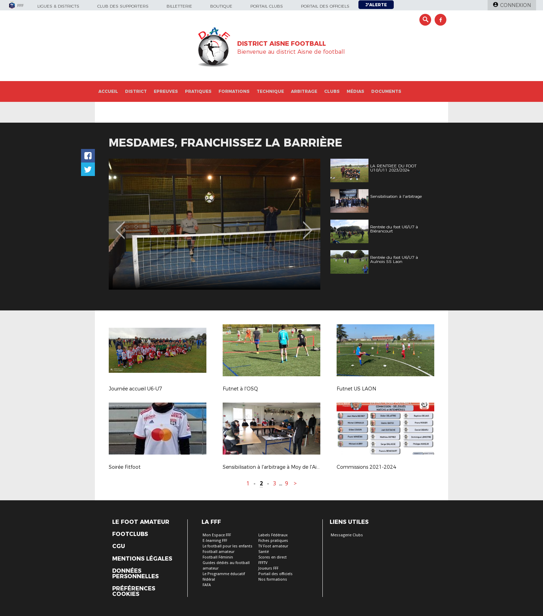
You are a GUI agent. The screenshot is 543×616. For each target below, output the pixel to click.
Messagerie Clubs (347, 535)
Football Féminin (218, 557)
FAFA (207, 585)
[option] (214, 224)
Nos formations (272, 579)
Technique (270, 91)
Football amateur (218, 551)
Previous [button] (120, 225)
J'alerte (376, 4)
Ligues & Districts (58, 6)
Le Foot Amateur (140, 522)
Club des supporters (123, 6)
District (136, 91)
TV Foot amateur (273, 546)
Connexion (515, 5)
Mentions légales (142, 559)
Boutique (221, 6)
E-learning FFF (215, 540)
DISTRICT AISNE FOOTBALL (281, 43)
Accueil (108, 91)
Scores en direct (272, 557)
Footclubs (130, 534)
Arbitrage (304, 91)
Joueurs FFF (268, 568)
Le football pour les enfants (227, 546)
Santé (263, 551)
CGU (118, 546)
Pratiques (198, 91)
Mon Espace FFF (217, 535)
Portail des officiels (325, 6)
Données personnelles (135, 573)
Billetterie (179, 6)
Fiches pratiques (273, 540)
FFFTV (262, 563)
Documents (386, 91)
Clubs (332, 91)
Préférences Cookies (133, 591)
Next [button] (308, 225)
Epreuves (166, 91)
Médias (355, 91)
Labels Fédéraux (273, 535)
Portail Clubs (266, 6)
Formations (234, 91)
